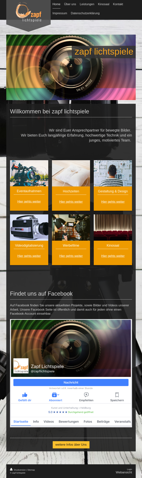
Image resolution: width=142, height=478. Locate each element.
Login (129, 469)
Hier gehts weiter (29, 201)
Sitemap (31, 470)
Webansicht (124, 472)
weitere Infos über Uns (71, 444)
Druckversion (18, 470)
